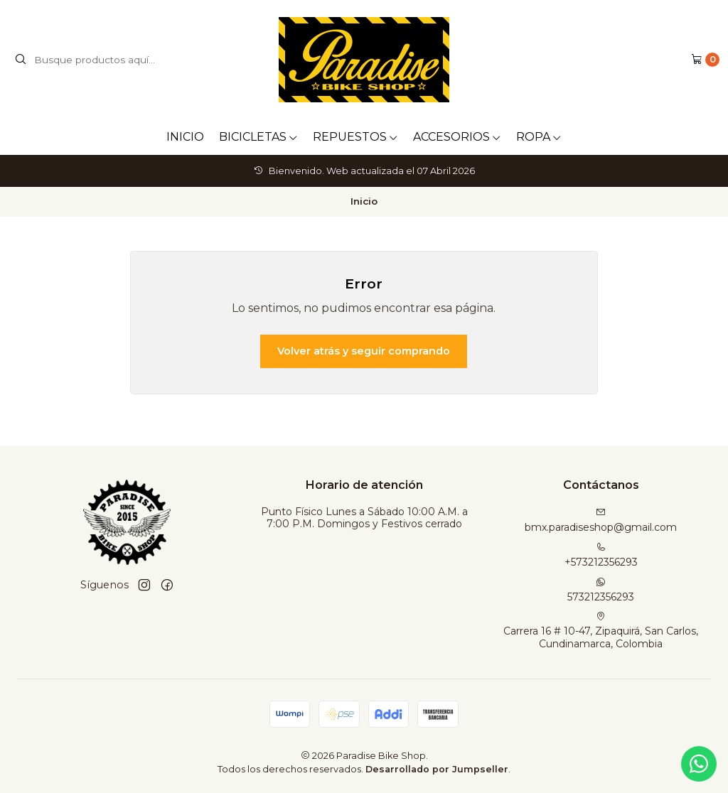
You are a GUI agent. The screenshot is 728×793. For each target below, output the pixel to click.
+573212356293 (601, 555)
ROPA (539, 137)
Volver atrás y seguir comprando (363, 351)
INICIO (185, 137)
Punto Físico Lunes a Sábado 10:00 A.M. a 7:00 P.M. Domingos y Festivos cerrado (364, 518)
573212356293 (600, 590)
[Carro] (705, 60)
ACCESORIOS (457, 137)
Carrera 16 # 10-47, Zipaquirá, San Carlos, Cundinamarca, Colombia (600, 630)
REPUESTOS (355, 137)
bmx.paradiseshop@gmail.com (601, 520)
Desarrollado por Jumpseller (436, 769)
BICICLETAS (258, 137)
